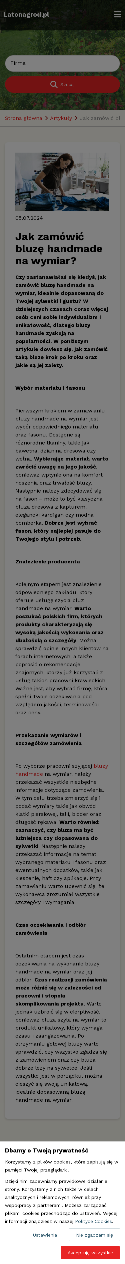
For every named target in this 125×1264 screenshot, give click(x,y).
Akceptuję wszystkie (90, 1252)
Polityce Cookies (93, 1221)
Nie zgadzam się (94, 1235)
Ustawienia (45, 1235)
